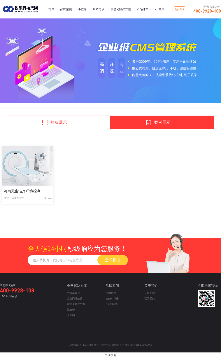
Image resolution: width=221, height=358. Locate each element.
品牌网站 (111, 293)
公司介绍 (149, 293)
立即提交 (113, 260)
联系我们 (149, 298)
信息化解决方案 (120, 9)
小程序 (82, 9)
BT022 (48, 198)
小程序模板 (112, 304)
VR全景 (159, 9)
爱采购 (71, 315)
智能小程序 (73, 293)
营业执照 (110, 355)
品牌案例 (66, 9)
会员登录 (179, 9)
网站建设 (98, 9)
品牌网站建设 (75, 298)
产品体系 (143, 9)
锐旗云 (71, 309)
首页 (51, 9)
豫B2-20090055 (143, 344)
